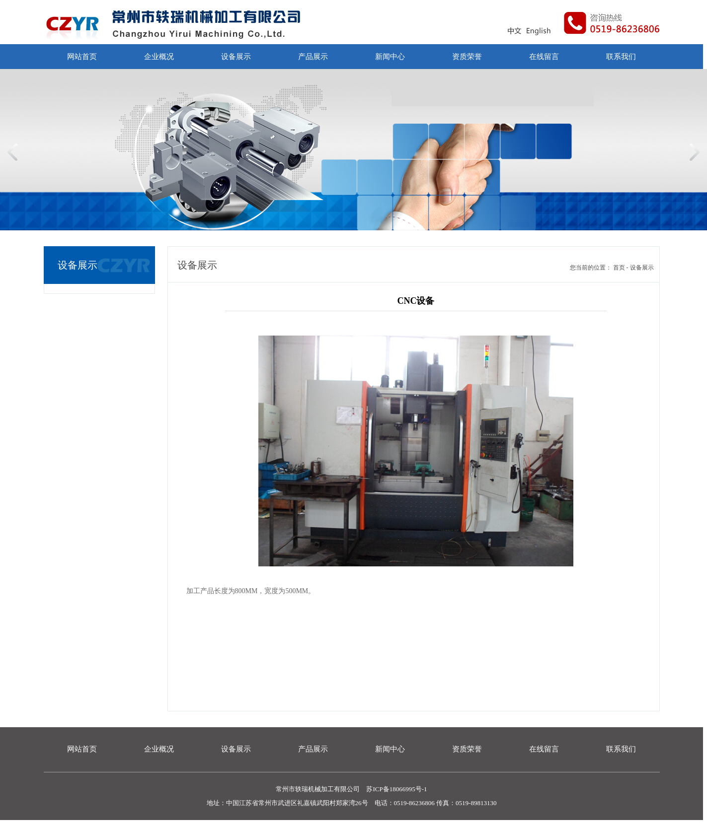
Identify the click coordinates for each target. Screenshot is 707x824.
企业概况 (159, 57)
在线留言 (544, 57)
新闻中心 (390, 57)
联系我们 (621, 57)
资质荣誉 (467, 57)
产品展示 (313, 57)
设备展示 (236, 57)
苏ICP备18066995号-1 (396, 789)
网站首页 (82, 57)
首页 (619, 267)
